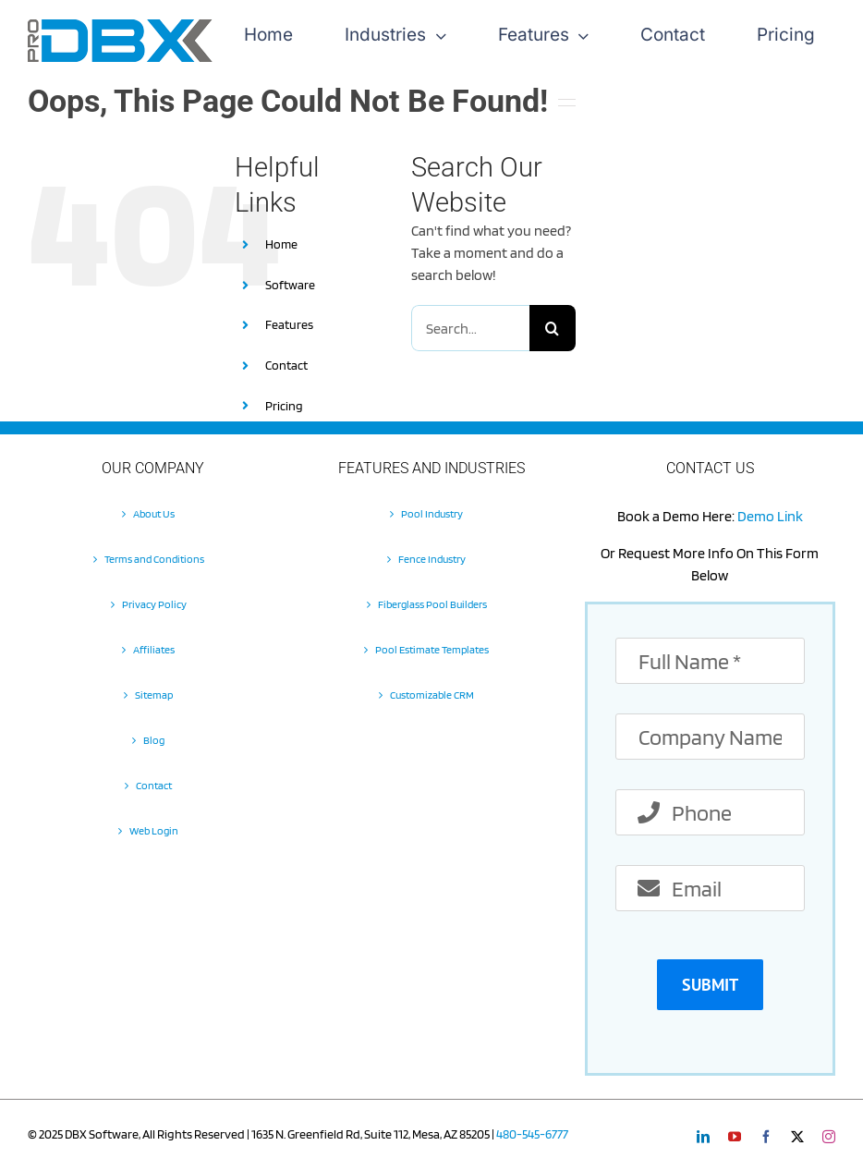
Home (281, 244)
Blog (153, 740)
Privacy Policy (154, 604)
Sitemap (154, 694)
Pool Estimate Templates (432, 649)
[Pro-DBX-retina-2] (120, 26)
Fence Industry (432, 559)
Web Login (153, 830)
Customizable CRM (432, 694)
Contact (286, 365)
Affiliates (154, 649)
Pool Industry (432, 513)
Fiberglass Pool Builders (432, 604)
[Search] (552, 328)
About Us (154, 513)
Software (290, 284)
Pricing (284, 405)
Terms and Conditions (154, 559)
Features (289, 324)
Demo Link (770, 516)
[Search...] (470, 328)
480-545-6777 (532, 1134)
